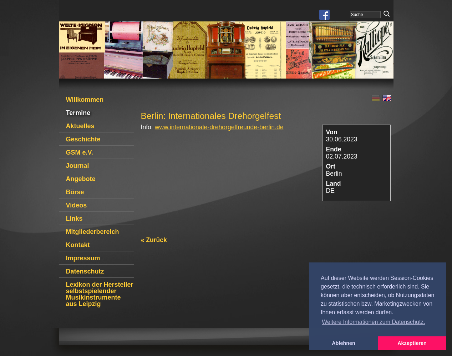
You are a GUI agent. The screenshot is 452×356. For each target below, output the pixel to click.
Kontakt (78, 245)
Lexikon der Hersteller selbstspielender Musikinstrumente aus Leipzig (99, 294)
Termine (78, 112)
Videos (76, 205)
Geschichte (83, 139)
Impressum (83, 258)
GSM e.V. (79, 152)
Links (74, 218)
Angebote (81, 178)
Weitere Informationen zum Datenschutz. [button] (373, 322)
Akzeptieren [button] (412, 343)
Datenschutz (85, 271)
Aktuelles (80, 126)
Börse (75, 192)
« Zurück (154, 240)
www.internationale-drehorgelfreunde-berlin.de (219, 127)
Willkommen (85, 99)
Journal (77, 165)
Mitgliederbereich (92, 231)
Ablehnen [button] (343, 343)
